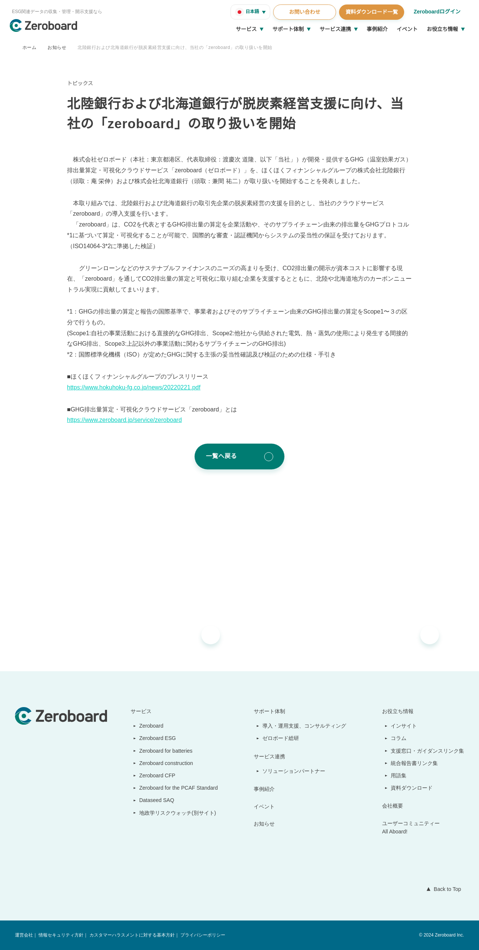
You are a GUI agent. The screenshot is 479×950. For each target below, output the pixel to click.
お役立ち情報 (442, 29)
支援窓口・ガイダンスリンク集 (427, 751)
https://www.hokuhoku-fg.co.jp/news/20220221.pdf (139, 387)
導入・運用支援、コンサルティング (305, 726)
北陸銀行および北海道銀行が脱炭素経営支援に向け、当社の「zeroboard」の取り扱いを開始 (175, 47)
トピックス (80, 83)
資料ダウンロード (412, 788)
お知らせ (57, 47)
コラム (399, 738)
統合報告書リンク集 (414, 763)
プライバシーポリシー (202, 935)
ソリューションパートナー (294, 771)
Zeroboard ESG (154, 738)
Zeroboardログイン (436, 11)
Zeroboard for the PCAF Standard (177, 788)
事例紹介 (377, 29)
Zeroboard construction (165, 763)
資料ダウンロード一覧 (370, 12)
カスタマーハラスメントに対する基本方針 (131, 935)
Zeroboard (148, 726)
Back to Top (445, 889)
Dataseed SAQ (152, 800)
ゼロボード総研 (281, 738)
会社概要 (392, 805)
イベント (407, 29)
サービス (246, 29)
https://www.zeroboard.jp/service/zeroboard (129, 420)
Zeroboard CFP (154, 775)
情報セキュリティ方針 (61, 935)
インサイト (404, 726)
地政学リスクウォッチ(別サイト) (173, 813)
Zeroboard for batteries (165, 751)
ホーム (29, 47)
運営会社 (24, 935)
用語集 (399, 775)
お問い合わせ (303, 12)
